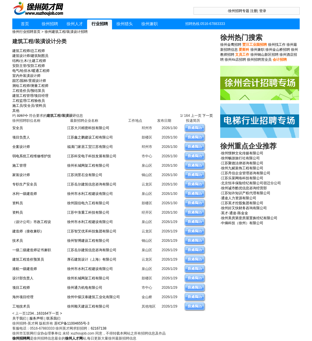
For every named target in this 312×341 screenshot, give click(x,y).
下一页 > (55, 313)
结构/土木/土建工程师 (29, 61)
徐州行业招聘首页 (26, 32)
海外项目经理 (22, 297)
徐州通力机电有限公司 (84, 288)
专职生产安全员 (24, 184)
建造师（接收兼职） (28, 231)
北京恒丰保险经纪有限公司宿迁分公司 (251, 183)
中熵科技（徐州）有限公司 (242, 223)
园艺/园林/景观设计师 (29, 81)
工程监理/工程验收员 (28, 101)
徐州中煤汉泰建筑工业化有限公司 (93, 297)
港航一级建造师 (24, 269)
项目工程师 (21, 288)
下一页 (208, 116)
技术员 (17, 241)
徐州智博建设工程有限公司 (88, 241)
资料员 (17, 203)
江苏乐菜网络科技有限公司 (242, 178)
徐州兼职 (149, 23)
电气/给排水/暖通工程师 (31, 71)
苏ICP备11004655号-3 (71, 323)
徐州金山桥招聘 (277, 50)
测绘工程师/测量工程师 (30, 86)
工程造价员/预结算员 (28, 91)
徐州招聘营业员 (259, 60)
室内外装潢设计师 (26, 76)
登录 (262, 11)
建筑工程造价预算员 (28, 259)
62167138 (98, 328)
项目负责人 (21, 137)
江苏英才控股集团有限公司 (242, 203)
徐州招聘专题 (238, 11)
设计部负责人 (22, 278)
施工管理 (19, 165)
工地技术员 (21, 306)
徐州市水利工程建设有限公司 (90, 194)
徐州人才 (75, 23)
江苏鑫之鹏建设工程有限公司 (90, 137)
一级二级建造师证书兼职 (31, 250)
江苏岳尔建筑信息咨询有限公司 (91, 184)
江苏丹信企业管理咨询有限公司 (245, 173)
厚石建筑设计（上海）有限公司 (91, 259)
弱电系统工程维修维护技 (31, 156)
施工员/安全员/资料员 (29, 106)
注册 (253, 11)
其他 (15, 111)
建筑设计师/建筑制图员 (30, 56)
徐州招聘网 (21, 338)
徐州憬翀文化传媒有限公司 (242, 153)
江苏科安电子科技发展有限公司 (91, 156)
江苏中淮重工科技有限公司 (88, 212)
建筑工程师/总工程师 (28, 51)
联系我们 (53, 318)
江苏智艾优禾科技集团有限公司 (91, 231)
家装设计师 (21, 175)
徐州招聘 (50, 23)
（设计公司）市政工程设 (31, 222)
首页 (25, 23)
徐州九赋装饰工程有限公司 (242, 168)
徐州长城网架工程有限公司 (88, 165)
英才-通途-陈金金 (234, 213)
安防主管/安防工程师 (28, 66)
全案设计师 (21, 147)
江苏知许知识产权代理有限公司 (245, 193)
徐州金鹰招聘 (230, 45)
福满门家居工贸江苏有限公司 (90, 147)
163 (40, 313)
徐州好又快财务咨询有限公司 (244, 208)
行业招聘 (99, 23)
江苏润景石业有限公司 (84, 175)
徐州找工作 (277, 45)
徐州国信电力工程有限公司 (88, 203)
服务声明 (36, 318)
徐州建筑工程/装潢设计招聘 (66, 32)
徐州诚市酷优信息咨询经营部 (244, 188)
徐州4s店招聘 (235, 60)
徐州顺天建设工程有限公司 (88, 306)
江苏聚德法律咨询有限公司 (242, 163)
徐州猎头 (124, 23)
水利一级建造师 (24, 194)
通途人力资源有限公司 (238, 198)
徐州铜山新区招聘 (264, 55)
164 (45, 313)
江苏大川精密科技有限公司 (88, 128)
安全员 (17, 128)
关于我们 (19, 318)
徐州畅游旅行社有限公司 (240, 158)
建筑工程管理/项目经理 (30, 96)
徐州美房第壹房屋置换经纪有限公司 (249, 218)
